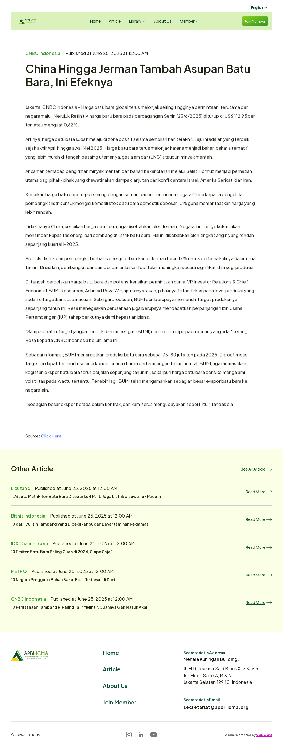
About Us (115, 685)
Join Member (119, 701)
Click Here (51, 437)
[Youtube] (153, 734)
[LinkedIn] (141, 734)
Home (111, 652)
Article (111, 668)
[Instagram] (129, 734)
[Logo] (32, 21)
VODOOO (264, 734)
